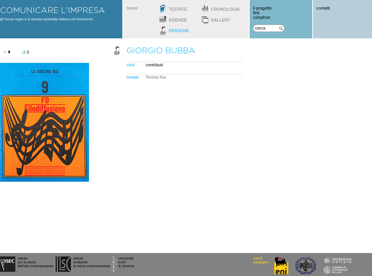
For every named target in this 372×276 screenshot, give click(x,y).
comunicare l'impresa (52, 10)
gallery (220, 20)
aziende (178, 20)
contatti (323, 8)
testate (178, 9)
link (256, 12)
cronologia (225, 9)
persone (179, 30)
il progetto (262, 8)
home (132, 8)
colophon (261, 17)
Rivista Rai (156, 77)
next (10, 52)
